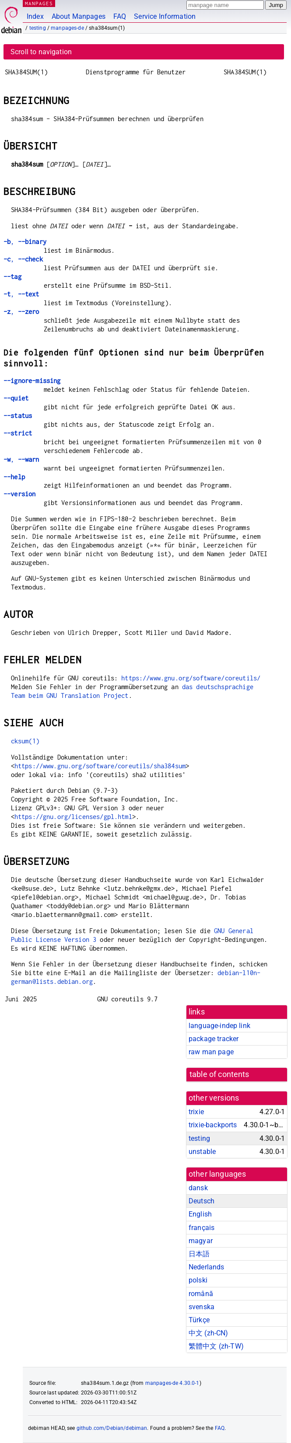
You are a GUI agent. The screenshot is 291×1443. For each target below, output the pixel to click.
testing (37, 28)
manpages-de (67, 28)
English (200, 1214)
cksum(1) (25, 741)
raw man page (211, 1052)
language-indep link (219, 1025)
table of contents (219, 1074)
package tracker (213, 1039)
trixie (196, 1112)
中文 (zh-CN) (208, 1333)
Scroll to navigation (41, 52)
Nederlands (206, 1267)
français (201, 1227)
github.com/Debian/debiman (112, 1428)
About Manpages (78, 16)
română (201, 1294)
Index (35, 16)
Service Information (165, 16)
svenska (201, 1307)
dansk (198, 1188)
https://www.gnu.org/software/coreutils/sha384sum (100, 766)
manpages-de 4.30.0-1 (172, 1383)
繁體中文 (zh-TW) (216, 1346)
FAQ (119, 16)
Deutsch (201, 1201)
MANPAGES (39, 3)
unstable (202, 1151)
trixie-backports (213, 1125)
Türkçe (199, 1320)
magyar (201, 1241)
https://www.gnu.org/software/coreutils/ (190, 678)
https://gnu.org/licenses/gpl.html (73, 816)
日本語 (199, 1254)
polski (198, 1280)
